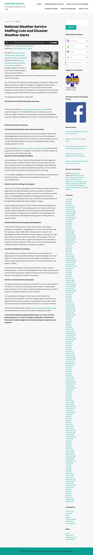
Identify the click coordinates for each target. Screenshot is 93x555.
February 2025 (70, 232)
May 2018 (68, 396)
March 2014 (69, 497)
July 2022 (68, 294)
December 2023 (71, 260)
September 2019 (71, 363)
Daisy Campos (70, 177)
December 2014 (71, 479)
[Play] (7, 43)
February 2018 (70, 402)
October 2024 (70, 240)
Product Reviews (71, 519)
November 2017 (70, 408)
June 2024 (69, 248)
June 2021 (69, 321)
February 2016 (70, 451)
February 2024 (70, 256)
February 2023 (70, 280)
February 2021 (70, 329)
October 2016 (70, 434)
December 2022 (71, 284)
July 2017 (68, 416)
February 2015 (70, 475)
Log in (67, 533)
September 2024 (71, 242)
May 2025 (69, 225)
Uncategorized (70, 523)
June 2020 (69, 345)
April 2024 (69, 252)
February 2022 (70, 305)
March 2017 (69, 424)
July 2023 (68, 270)
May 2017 (68, 420)
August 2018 (69, 390)
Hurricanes (69, 513)
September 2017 (71, 412)
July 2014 (68, 489)
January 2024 (70, 258)
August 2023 (69, 268)
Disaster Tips (70, 511)
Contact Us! (83, 9)
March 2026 (69, 205)
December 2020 (71, 333)
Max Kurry (69, 179)
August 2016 (69, 438)
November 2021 (70, 311)
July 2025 (68, 221)
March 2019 (69, 376)
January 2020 (70, 355)
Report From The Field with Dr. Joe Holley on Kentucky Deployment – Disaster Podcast (76, 183)
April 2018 (68, 398)
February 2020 (70, 353)
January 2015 (70, 477)
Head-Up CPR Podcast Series (77, 4)
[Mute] (51, 43)
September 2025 (71, 217)
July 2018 (68, 392)
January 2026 (70, 209)
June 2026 (69, 199)
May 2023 (69, 274)
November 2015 (70, 457)
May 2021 (68, 323)
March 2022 (69, 303)
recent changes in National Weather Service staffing (15, 62)
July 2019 (68, 367)
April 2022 (69, 301)
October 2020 (70, 337)
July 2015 (68, 465)
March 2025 (69, 230)
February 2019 (70, 378)
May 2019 (68, 371)
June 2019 (69, 369)
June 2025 (69, 223)
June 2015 (69, 467)
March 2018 (69, 400)
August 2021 (69, 317)
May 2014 (68, 493)
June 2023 (69, 272)
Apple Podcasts (18, 48)
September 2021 (71, 315)
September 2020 (71, 339)
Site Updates (70, 521)
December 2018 (70, 382)
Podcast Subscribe (68, 9)
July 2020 (68, 343)
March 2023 (69, 278)
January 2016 (70, 453)
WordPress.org (70, 539)
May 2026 (69, 201)
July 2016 (68, 440)
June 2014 (69, 491)
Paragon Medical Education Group (33, 109)
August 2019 (69, 365)
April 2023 (69, 276)
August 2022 (69, 292)
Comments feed (71, 537)
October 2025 (70, 215)
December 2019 (70, 357)
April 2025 (69, 228)
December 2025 (71, 211)
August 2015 (69, 463)
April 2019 (68, 374)
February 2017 (70, 426)
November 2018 (70, 384)
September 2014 (71, 485)
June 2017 (69, 418)
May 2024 (69, 250)
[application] (31, 43)
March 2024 (69, 254)
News (67, 515)
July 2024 (69, 246)
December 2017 (70, 406)
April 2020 (69, 349)
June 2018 (69, 394)
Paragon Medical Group (54, 4)
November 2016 (70, 432)
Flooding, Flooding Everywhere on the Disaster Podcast (77, 187)
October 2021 (70, 313)
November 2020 (71, 335)
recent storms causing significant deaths (32, 148)
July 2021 (68, 319)
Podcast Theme (68, 551)
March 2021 (69, 327)
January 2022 (70, 307)
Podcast (17, 21)
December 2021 (70, 309)
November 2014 (70, 481)
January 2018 (70, 404)
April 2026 (69, 203)
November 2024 (71, 238)
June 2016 (69, 442)
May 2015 (68, 469)
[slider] (29, 42)
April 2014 (68, 495)
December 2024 (71, 236)
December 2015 (70, 455)
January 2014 (70, 501)
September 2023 (71, 266)
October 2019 (70, 361)
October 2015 (70, 459)
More (30, 48)
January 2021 (70, 331)
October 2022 (70, 288)
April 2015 (68, 471)
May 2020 (69, 347)
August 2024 (70, 244)
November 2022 (71, 286)
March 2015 (69, 473)
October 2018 (70, 386)
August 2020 (69, 341)
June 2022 (69, 296)
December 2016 (70, 430)
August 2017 (69, 414)
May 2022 (69, 298)
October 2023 (70, 264)
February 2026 (70, 207)
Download (29, 46)
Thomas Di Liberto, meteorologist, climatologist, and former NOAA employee (15, 55)
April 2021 (68, 325)
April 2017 (68, 422)
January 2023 (70, 282)
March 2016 (69, 449)
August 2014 (69, 487)
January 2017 (70, 428)
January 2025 (70, 234)
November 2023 (71, 262)
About (39, 4)
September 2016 (71, 436)
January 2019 (70, 380)
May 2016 (68, 445)
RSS (26, 48)
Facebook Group (51, 9)
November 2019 (70, 359)
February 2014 (70, 499)
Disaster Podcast (14, 3)
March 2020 (69, 351)
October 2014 (70, 483)
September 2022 (71, 290)
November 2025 (71, 213)
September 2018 (71, 388)
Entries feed (69, 535)
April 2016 (68, 447)
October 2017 (70, 410)
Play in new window (18, 46)
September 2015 (71, 461)
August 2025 (69, 219)
